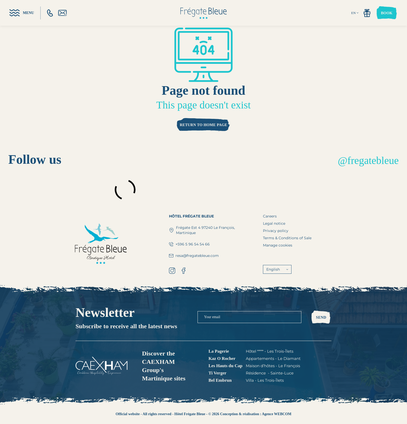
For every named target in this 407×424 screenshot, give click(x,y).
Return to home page (203, 125)
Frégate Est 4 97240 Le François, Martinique (202, 230)
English (277, 269)
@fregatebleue (368, 160)
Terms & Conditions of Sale (287, 238)
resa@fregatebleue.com (194, 255)
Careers (270, 216)
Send (321, 317)
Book (386, 13)
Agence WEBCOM (276, 414)
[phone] (50, 13)
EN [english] (354, 13)
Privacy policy (275, 230)
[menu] (21, 12)
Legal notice (274, 223)
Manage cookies (277, 245)
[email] (62, 13)
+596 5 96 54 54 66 (189, 244)
